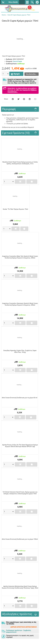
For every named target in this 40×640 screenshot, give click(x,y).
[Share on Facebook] (11, 99)
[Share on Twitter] (17, 99)
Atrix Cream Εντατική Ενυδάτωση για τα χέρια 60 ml (19, 398)
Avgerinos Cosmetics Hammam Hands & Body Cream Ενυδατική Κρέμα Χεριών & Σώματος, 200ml (20, 304)
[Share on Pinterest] (22, 99)
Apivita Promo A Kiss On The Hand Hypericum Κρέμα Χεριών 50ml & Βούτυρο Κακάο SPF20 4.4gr (20, 445)
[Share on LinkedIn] (28, 99)
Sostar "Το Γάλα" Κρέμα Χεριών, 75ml (15, 209)
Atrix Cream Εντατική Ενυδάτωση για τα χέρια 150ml (20, 539)
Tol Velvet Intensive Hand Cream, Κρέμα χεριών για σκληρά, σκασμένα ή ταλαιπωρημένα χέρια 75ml (20, 493)
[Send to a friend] (34, 99)
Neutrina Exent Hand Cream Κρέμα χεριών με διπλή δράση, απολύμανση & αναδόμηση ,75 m (20, 163)
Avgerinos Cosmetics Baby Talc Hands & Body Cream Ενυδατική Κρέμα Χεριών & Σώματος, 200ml (20, 257)
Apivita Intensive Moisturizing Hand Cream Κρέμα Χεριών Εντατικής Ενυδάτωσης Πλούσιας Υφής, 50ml (20, 587)
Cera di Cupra (17, 61)
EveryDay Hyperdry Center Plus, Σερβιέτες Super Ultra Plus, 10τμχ (19, 351)
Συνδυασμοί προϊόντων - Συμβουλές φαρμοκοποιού (18, 631)
